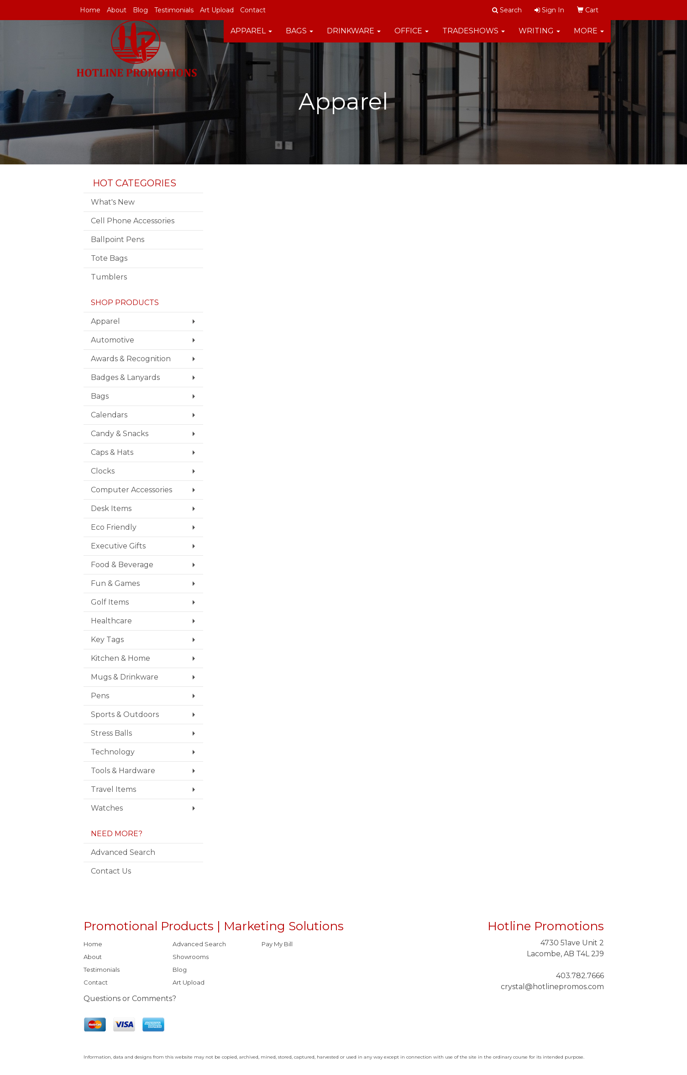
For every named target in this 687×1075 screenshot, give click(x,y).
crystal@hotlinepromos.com (552, 986)
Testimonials (174, 10)
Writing (539, 36)
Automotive (112, 340)
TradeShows (473, 36)
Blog (140, 10)
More (589, 36)
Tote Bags (109, 258)
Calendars (109, 415)
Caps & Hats (112, 452)
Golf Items (110, 602)
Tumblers (109, 277)
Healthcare (111, 621)
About (116, 10)
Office (411, 36)
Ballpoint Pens (117, 239)
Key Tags (107, 639)
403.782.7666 (580, 975)
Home (90, 10)
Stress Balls (111, 733)
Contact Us (111, 871)
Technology (113, 752)
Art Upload (217, 10)
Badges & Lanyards (125, 377)
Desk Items (111, 508)
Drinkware (354, 36)
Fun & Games (115, 583)
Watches (107, 808)
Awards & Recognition (131, 358)
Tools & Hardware (123, 770)
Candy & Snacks (119, 433)
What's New (113, 202)
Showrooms (191, 956)
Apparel (251, 36)
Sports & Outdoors (125, 714)
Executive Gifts (118, 546)
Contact (253, 10)
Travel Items (113, 789)
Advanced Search (123, 852)
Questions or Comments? (130, 998)
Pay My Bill (277, 944)
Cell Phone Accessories (132, 220)
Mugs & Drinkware (124, 677)
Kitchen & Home (120, 658)
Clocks (103, 471)
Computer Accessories (131, 489)
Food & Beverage (122, 564)
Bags (299, 36)
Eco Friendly (113, 527)
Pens (100, 695)
